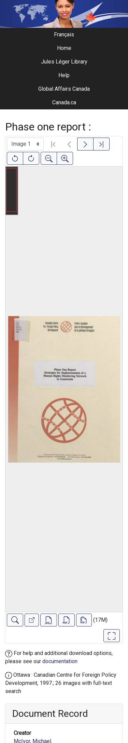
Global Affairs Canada (64, 89)
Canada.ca (64, 102)
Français (64, 34)
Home (64, 48)
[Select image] (25, 144)
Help (64, 75)
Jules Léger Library (64, 61)
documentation (59, 661)
